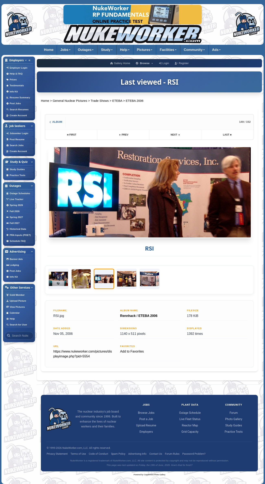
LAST (227, 134)
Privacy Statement (57, 453)
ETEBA (117, 100)
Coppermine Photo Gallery (154, 475)
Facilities (167, 50)
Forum (234, 412)
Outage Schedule (190, 412)
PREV (123, 134)
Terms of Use (78, 453)
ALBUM (55, 121)
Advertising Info (137, 453)
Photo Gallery (233, 419)
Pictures (143, 50)
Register (182, 63)
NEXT (175, 134)
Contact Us (155, 453)
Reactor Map (190, 425)
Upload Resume (146, 425)
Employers (146, 431)
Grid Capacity (189, 431)
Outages (85, 50)
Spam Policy (118, 453)
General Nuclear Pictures (70, 100)
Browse (144, 63)
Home (48, 50)
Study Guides (233, 425)
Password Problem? (194, 453)
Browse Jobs (146, 412)
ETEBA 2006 (134, 100)
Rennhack (128, 316)
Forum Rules (172, 453)
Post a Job (146, 419)
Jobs (64, 50)
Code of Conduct (98, 453)
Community (193, 50)
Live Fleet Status (189, 419)
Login (164, 63)
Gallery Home (120, 63)
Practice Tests (234, 431)
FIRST (71, 134)
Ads (215, 50)
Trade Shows (100, 100)
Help (123, 50)
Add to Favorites (132, 351)
